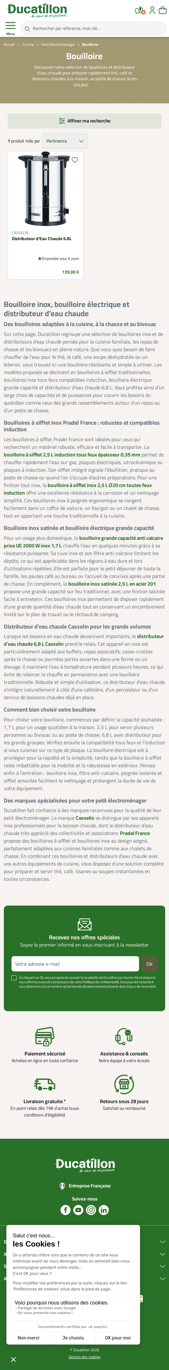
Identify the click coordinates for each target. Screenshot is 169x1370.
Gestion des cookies (85, 1356)
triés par (32, 141)
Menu (10, 28)
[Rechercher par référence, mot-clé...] (93, 28)
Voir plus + (20, 996)
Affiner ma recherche (88, 120)
